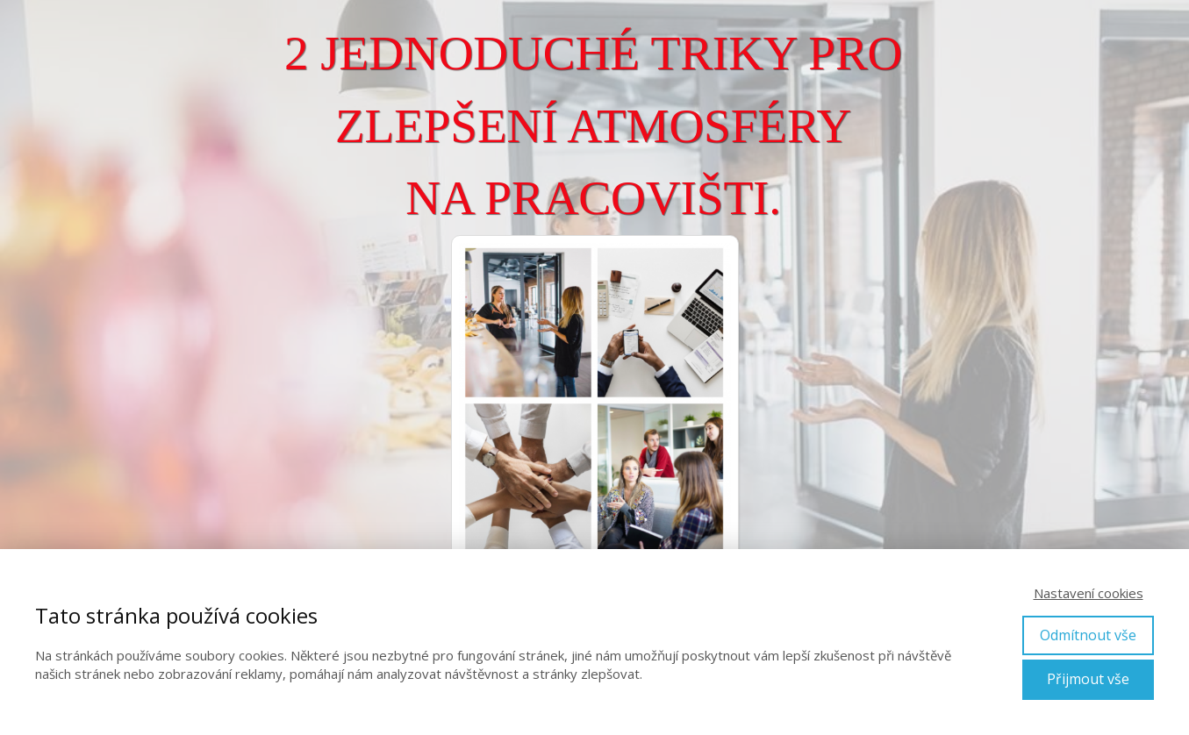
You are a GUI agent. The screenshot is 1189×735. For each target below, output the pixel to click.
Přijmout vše (1088, 679)
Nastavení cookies (1088, 593)
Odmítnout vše (1088, 635)
